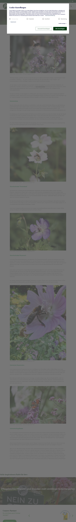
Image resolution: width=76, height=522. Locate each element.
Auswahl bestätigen (44, 28)
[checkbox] (10, 19)
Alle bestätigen (60, 28)
